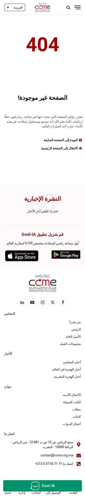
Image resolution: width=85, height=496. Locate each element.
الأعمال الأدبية (72, 395)
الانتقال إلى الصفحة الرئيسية (59, 148)
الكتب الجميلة (72, 402)
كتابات (77, 416)
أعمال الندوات (72, 424)
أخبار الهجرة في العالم (66, 369)
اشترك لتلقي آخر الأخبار (42, 211)
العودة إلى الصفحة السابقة (61, 140)
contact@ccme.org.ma (57, 455)
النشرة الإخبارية (42, 199)
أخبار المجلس (72, 362)
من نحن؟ (75, 322)
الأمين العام (73, 336)
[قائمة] (77, 7)
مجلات (76, 409)
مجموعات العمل (70, 344)
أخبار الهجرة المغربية (67, 376)
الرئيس (76, 329)
